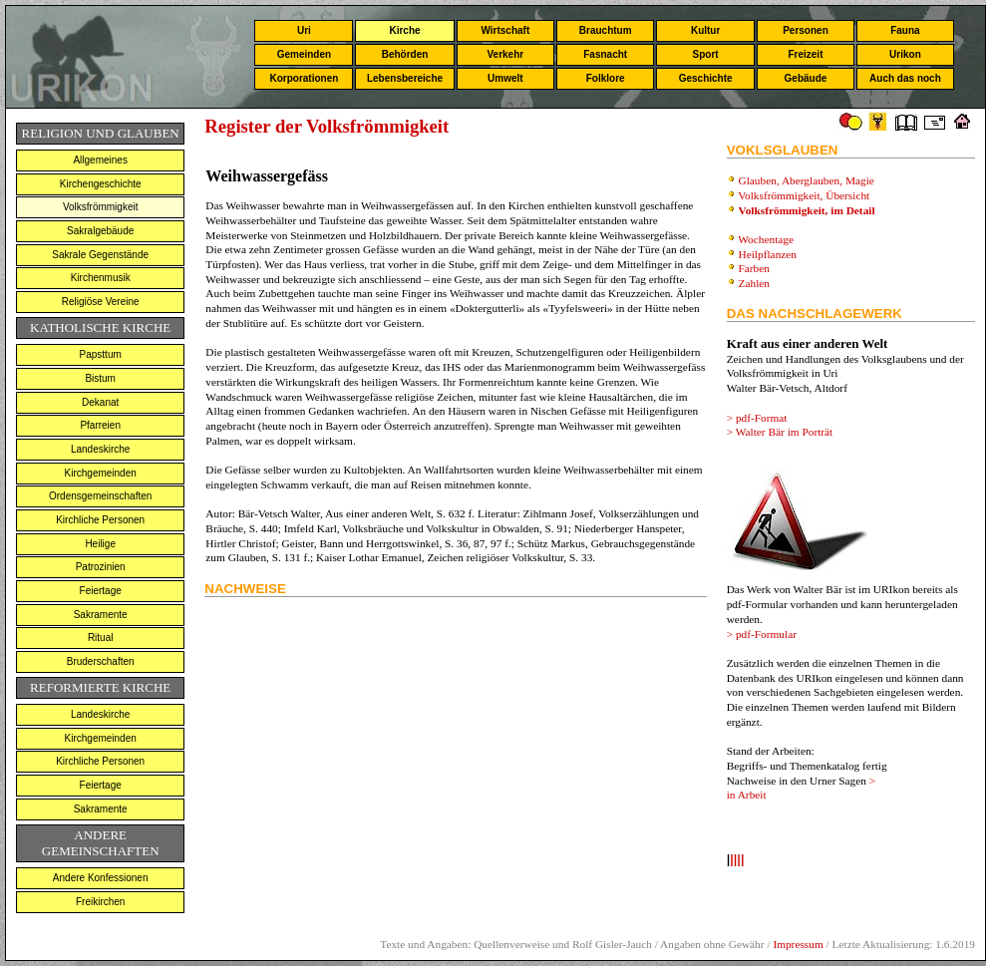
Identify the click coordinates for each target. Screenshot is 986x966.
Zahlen (754, 283)
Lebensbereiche (405, 78)
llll (737, 860)
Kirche (404, 30)
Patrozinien (101, 566)
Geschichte (706, 78)
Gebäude (806, 78)
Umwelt (505, 78)
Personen (805, 30)
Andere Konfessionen (101, 877)
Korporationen (303, 78)
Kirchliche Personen (100, 519)
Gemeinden (304, 54)
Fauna (904, 30)
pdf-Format (762, 418)
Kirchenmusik (101, 277)
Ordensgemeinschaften (100, 495)
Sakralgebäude (100, 230)
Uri (304, 30)
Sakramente (101, 614)
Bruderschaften (101, 661)
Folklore (605, 78)
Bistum (100, 378)
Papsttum (101, 354)
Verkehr (505, 54)
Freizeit (805, 54)
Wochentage (766, 239)
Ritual (101, 637)
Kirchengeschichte (101, 183)
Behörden (405, 54)
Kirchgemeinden (101, 473)
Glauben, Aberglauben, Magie (806, 180)
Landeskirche (100, 449)
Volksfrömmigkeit (101, 206)
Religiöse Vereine (101, 301)
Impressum (797, 944)
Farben (754, 268)
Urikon (905, 54)
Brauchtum (605, 30)
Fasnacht (605, 54)
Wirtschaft (505, 30)
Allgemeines (100, 160)
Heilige (100, 543)
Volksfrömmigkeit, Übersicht (805, 195)
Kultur (705, 30)
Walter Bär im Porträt (784, 432)
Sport (706, 54)
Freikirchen (100, 901)
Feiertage (101, 590)
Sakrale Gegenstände (100, 254)
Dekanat (100, 402)
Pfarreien (100, 425)
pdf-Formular (766, 634)
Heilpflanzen (768, 254)
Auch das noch (905, 78)
